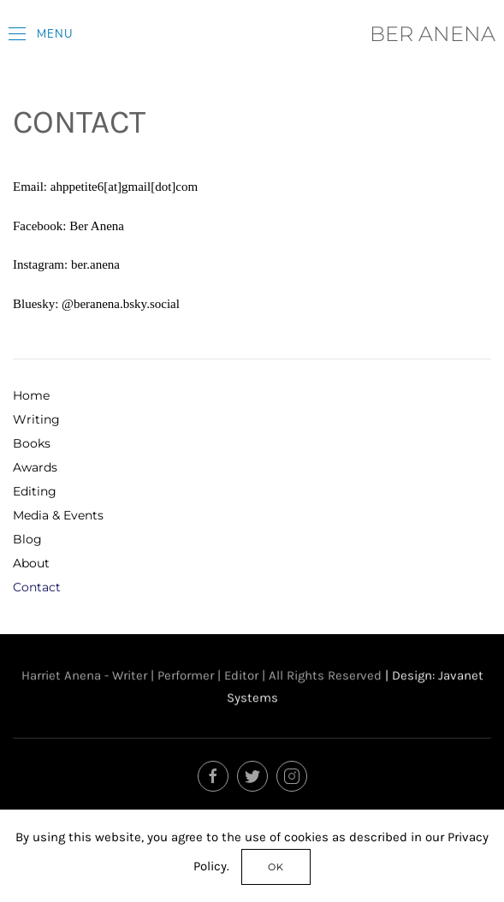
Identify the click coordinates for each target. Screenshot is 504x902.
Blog (27, 539)
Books (31, 443)
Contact (37, 587)
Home (31, 395)
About (31, 563)
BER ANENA (432, 33)
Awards (35, 467)
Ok (276, 867)
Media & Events (58, 515)
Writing (36, 419)
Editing (34, 491)
